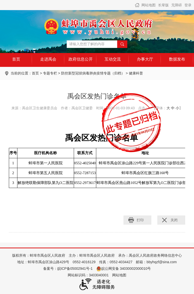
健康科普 (136, 73)
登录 (187, 5)
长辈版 (163, 5)
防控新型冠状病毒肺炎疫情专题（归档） (93, 73)
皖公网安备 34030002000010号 (123, 268)
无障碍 (176, 5)
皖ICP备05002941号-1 (75, 268)
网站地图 (148, 5)
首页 (35, 73)
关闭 (174, 220)
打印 (140, 220)
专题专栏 (50, 73)
